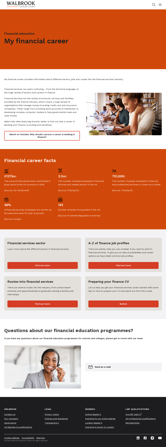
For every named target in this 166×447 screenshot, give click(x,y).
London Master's (93, 423)
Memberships (132, 423)
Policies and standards (56, 418)
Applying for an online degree (100, 418)
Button (123, 304)
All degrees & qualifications (18, 427)
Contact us (9, 414)
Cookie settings (12, 438)
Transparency (52, 423)
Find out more (42, 265)
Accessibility (28, 438)
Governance (10, 423)
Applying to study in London (99, 427)
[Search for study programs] (153, 4)
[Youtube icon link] (160, 438)
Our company (11, 418)
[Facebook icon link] (145, 438)
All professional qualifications (141, 418)
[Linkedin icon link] (138, 438)
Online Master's (93, 414)
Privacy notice (52, 414)
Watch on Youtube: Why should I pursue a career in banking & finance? (42, 135)
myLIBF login (132, 414)
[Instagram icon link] (152, 438)
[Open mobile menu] (160, 4)
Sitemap (40, 438)
